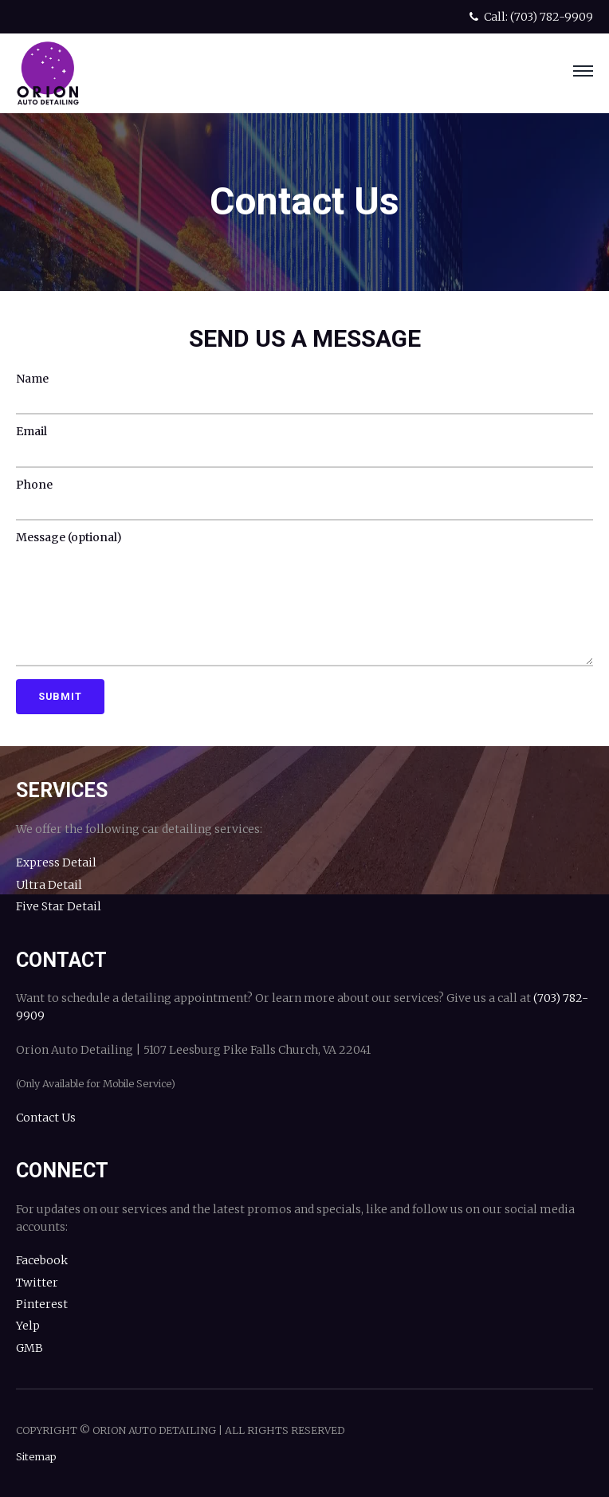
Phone (34, 484)
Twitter (37, 1282)
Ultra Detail (49, 885)
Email (31, 431)
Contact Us (46, 1117)
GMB (29, 1348)
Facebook (42, 1260)
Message (69, 537)
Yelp (28, 1325)
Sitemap (36, 1457)
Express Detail (56, 862)
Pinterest (42, 1304)
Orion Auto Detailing (48, 73)
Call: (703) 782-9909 (529, 17)
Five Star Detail (58, 906)
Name (32, 378)
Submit (60, 696)
